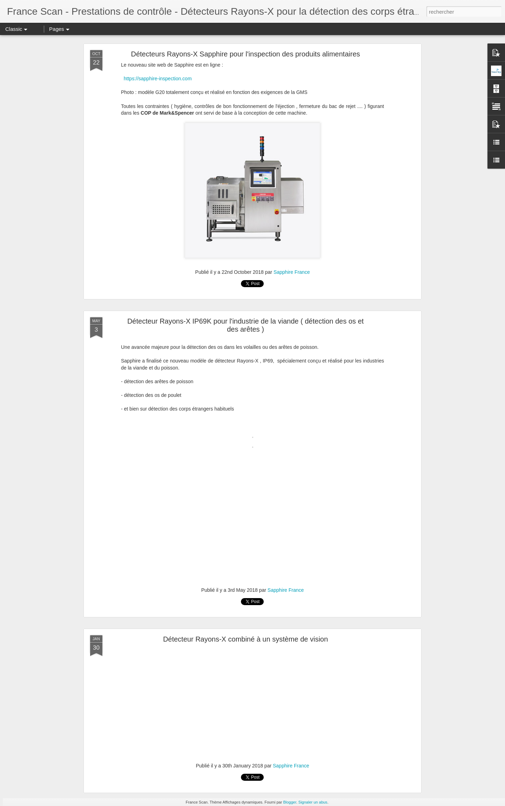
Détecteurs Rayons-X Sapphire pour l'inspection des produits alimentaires (245, 54)
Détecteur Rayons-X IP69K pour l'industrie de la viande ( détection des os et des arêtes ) (245, 325)
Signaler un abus (313, 802)
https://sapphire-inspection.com (158, 78)
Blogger (289, 802)
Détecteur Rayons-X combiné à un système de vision (245, 639)
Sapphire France (292, 272)
